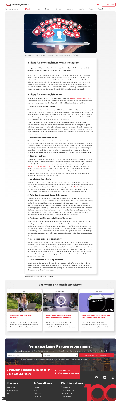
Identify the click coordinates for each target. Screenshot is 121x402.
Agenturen (70, 9)
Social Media (51, 55)
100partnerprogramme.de (31, 55)
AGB (35, 390)
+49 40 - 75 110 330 (62, 370)
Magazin (100, 9)
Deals (38, 9)
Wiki (8, 393)
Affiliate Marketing (12, 390)
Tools (91, 9)
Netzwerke (57, 9)
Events (47, 9)
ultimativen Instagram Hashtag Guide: (39, 166)
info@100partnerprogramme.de (67, 373)
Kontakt (36, 387)
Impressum (37, 397)
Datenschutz (38, 393)
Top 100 (27, 9)
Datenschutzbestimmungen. (95, 359)
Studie (76, 187)
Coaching (81, 9)
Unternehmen (11, 387)
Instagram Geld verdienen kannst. (80, 98)
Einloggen (108, 5)
